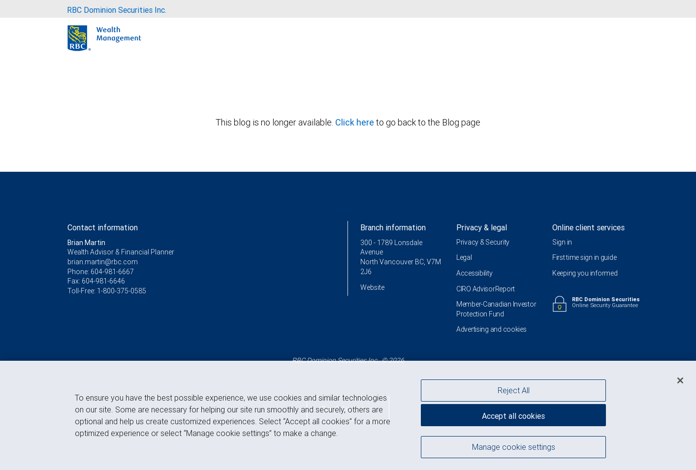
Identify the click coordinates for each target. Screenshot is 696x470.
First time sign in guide (584, 257)
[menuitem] (116, 9)
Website (372, 287)
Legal (464, 257)
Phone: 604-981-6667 (100, 271)
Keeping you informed (584, 273)
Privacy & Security (482, 242)
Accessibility (474, 273)
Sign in (562, 242)
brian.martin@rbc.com (102, 261)
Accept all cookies (513, 417)
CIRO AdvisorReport (485, 288)
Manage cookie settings (513, 448)
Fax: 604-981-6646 (96, 281)
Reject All (514, 392)
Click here (355, 122)
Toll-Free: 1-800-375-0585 (106, 290)
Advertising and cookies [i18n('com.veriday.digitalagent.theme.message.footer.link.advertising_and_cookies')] (491, 329)
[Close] (680, 382)
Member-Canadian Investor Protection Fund (496, 309)
